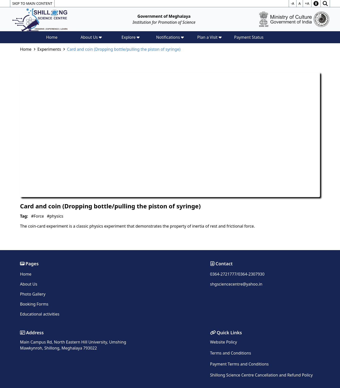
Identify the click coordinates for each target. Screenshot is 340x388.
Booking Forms (34, 304)
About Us (28, 284)
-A (292, 3)
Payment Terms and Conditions (239, 364)
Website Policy (223, 342)
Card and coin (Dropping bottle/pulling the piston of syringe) (124, 49)
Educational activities (39, 314)
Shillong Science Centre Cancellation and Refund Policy (261, 375)
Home (52, 37)
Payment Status (249, 37)
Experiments (49, 49)
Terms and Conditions (230, 353)
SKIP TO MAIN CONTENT (32, 3)
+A (307, 3)
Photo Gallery (33, 294)
